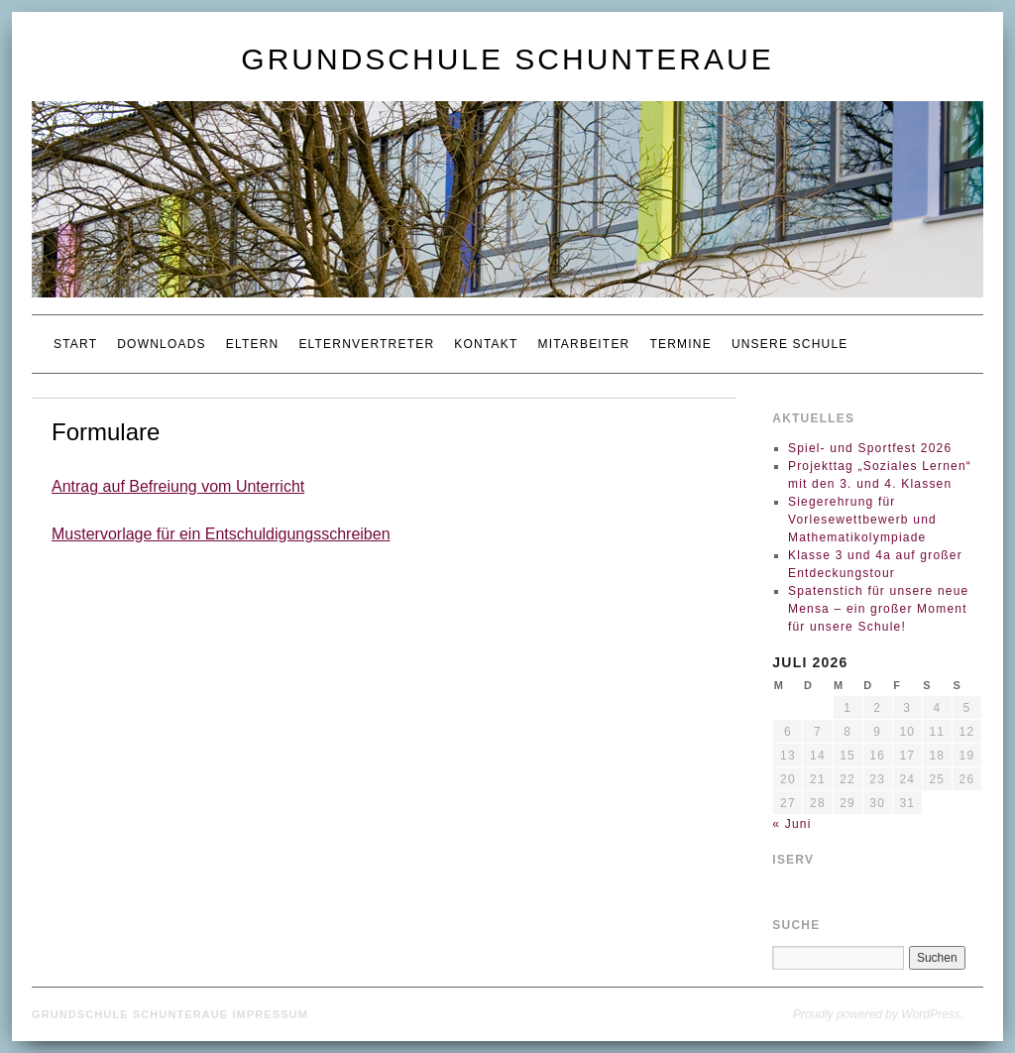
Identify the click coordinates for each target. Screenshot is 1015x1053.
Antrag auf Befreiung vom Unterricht (178, 486)
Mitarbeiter (583, 344)
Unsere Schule (790, 344)
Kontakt (485, 344)
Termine (680, 344)
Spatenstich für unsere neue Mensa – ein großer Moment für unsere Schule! (878, 609)
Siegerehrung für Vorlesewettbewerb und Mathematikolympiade (862, 519)
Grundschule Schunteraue (507, 59)
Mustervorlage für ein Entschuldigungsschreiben (221, 534)
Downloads (161, 344)
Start (75, 344)
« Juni (791, 824)
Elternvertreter (366, 344)
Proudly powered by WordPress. (878, 1014)
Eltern (253, 344)
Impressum (270, 1014)
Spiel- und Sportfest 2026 (870, 448)
